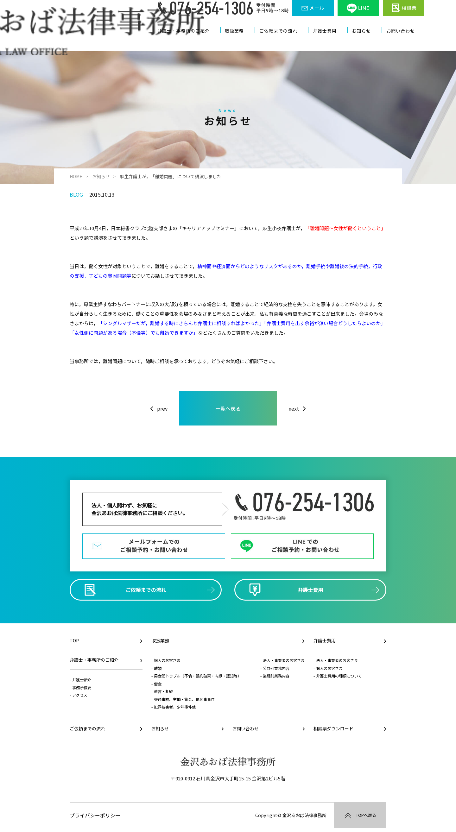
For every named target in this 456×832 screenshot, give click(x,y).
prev (162, 407)
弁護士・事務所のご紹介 (190, 40)
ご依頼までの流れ (284, 40)
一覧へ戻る (228, 407)
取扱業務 (241, 40)
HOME (76, 176)
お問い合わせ (404, 40)
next (293, 407)
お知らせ (366, 40)
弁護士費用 (330, 40)
